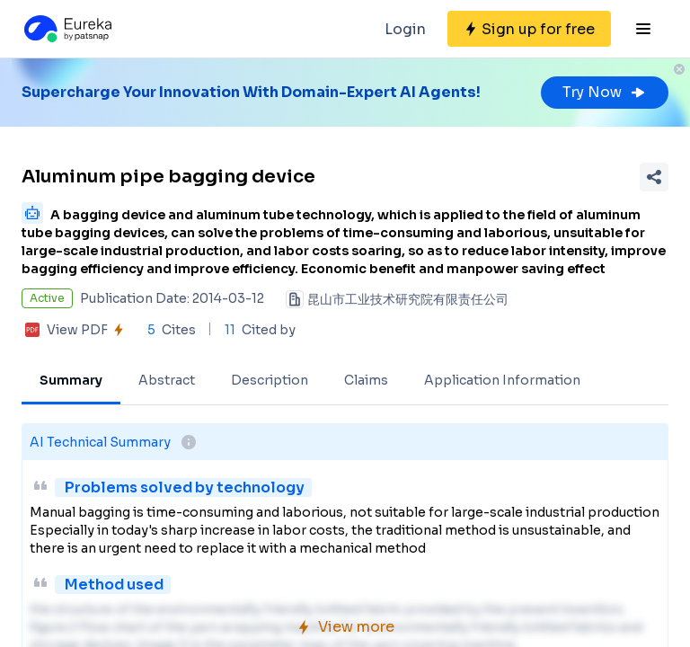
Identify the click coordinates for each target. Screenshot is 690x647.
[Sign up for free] (529, 29)
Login (405, 29)
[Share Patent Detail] (654, 177)
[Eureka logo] (66, 28)
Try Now (604, 92)
